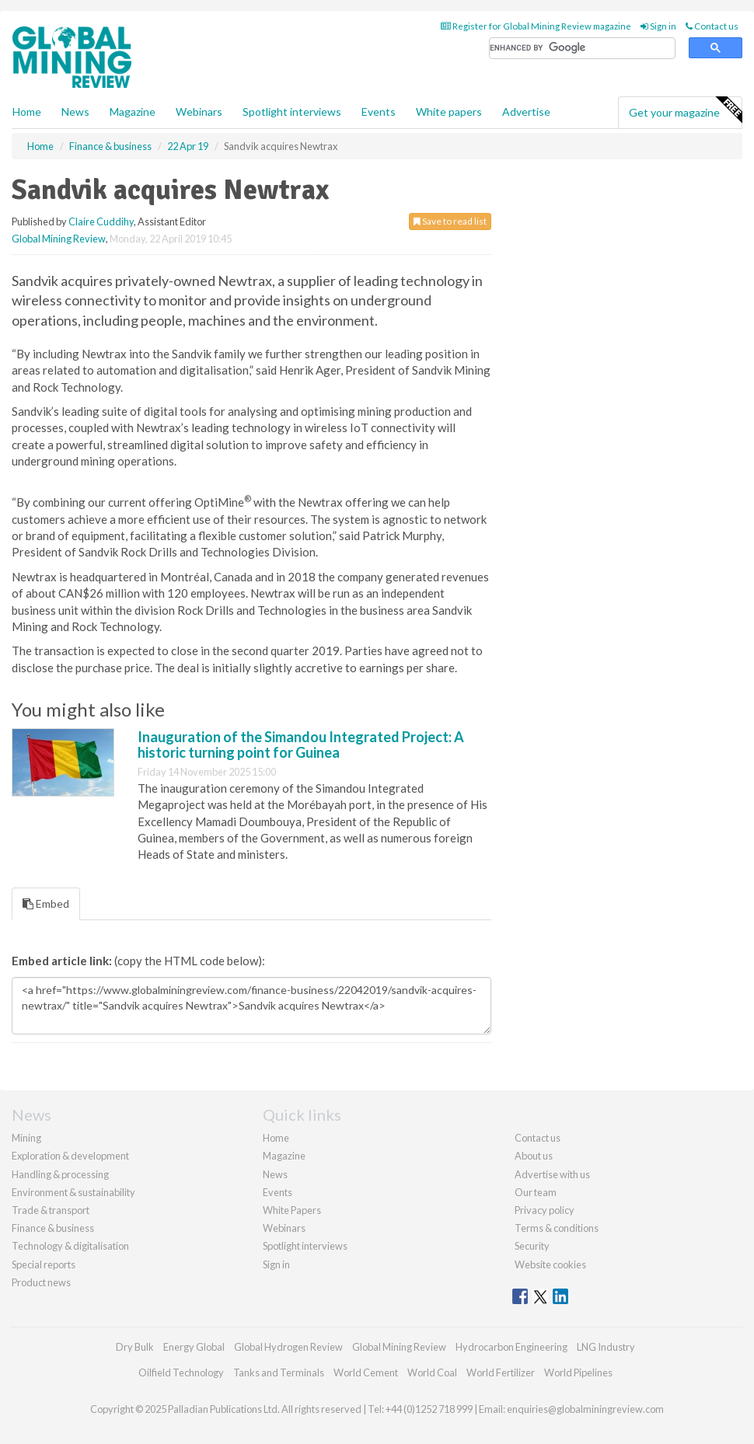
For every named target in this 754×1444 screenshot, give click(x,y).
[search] (582, 48)
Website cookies (550, 1264)
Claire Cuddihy (101, 221)
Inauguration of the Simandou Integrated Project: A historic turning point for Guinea (301, 744)
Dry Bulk (135, 1347)
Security (532, 1246)
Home (26, 111)
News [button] (75, 111)
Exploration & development (70, 1155)
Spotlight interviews (292, 111)
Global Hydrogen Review (288, 1347)
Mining (26, 1138)
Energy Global (194, 1347)
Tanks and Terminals (278, 1372)
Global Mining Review (59, 238)
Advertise (526, 111)
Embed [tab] (46, 903)
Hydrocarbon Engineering (511, 1347)
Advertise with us (552, 1174)
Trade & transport (50, 1210)
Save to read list (450, 221)
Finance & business (53, 1228)
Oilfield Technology (181, 1372)
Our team (536, 1192)
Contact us (712, 26)
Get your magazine (685, 110)
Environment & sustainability (73, 1192)
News (275, 1174)
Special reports (43, 1264)
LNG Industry (606, 1347)
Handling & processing (60, 1174)
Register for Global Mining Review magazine (536, 26)
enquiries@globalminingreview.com (585, 1409)
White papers (449, 111)
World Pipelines (578, 1372)
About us (534, 1155)
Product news (41, 1282)
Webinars (199, 111)
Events (378, 111)
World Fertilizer (500, 1372)
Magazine (132, 111)
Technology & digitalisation (70, 1246)
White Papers (292, 1210)
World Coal (432, 1372)
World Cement (365, 1372)
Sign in (658, 26)
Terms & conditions (557, 1228)
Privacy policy (544, 1210)
